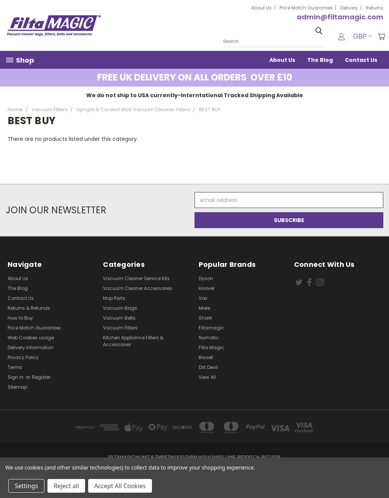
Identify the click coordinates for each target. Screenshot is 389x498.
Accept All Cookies (120, 486)
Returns (374, 8)
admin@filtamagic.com (340, 17)
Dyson (206, 278)
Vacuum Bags (120, 308)
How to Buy (20, 318)
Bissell (206, 357)
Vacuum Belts (119, 318)
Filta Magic (211, 347)
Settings (26, 486)
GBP (362, 36)
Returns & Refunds (29, 308)
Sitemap (17, 387)
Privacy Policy (23, 357)
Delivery (349, 8)
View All (207, 377)
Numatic (209, 337)
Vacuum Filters (120, 328)
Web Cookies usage (31, 337)
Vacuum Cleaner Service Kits (136, 278)
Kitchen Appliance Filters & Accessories (133, 341)
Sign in (16, 377)
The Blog (320, 60)
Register (41, 377)
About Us (261, 8)
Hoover (207, 288)
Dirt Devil (208, 367)
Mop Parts (114, 298)
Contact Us (361, 60)
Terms (15, 367)
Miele (204, 308)
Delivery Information (31, 347)
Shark (205, 318)
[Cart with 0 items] (381, 36)
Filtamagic (211, 328)
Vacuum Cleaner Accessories (137, 288)
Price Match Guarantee (306, 8)
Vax (203, 298)
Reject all (66, 486)
